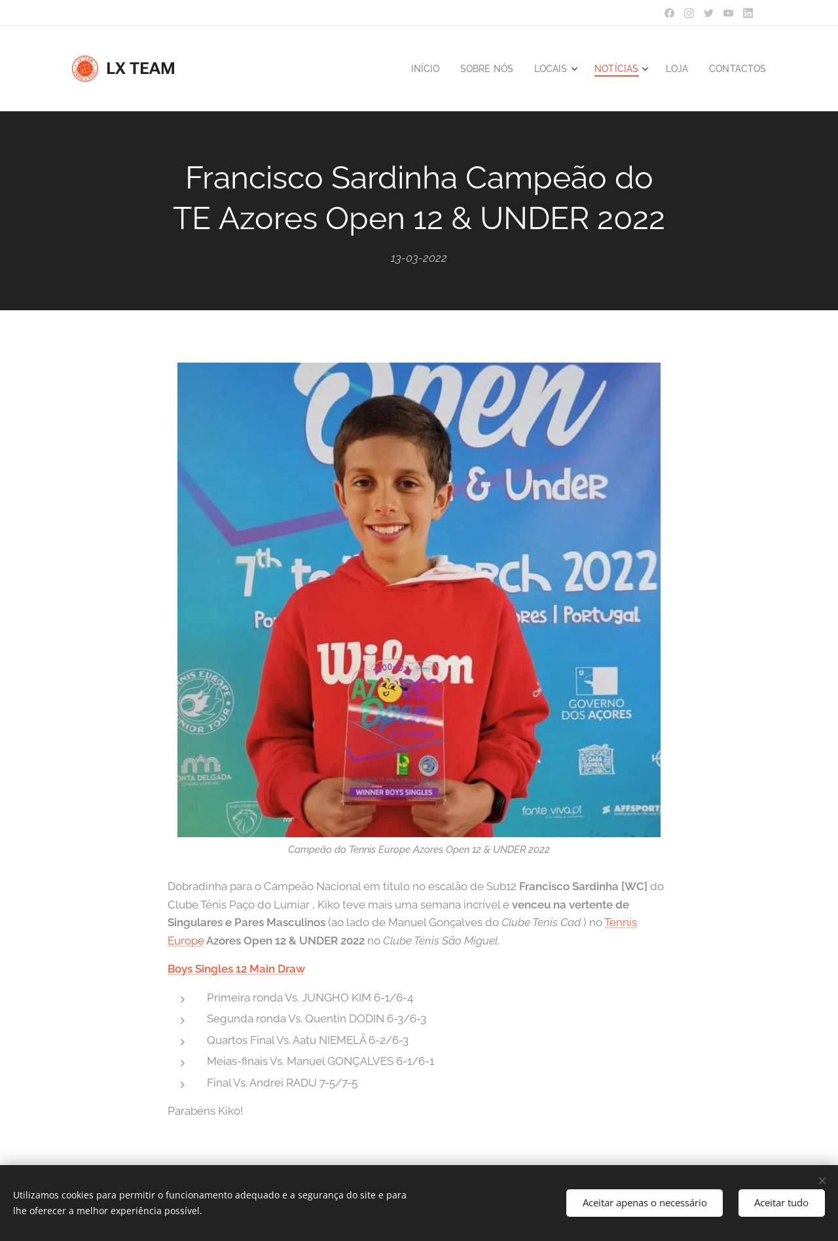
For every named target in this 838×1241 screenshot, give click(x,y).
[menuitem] (413, 68)
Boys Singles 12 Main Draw (236, 969)
